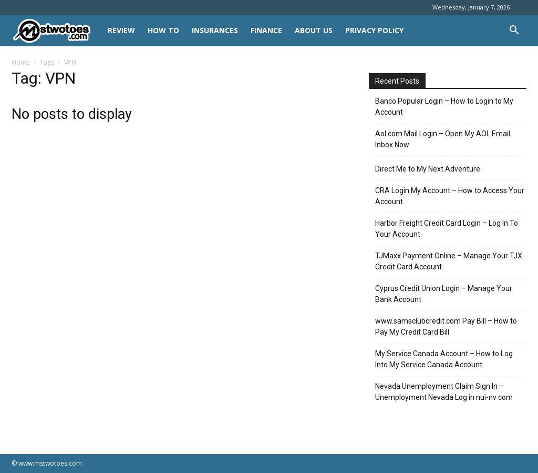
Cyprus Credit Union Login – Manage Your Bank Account (443, 294)
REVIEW (121, 30)
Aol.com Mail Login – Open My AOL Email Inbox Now (442, 139)
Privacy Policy (374, 30)
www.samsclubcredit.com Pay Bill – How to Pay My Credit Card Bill (446, 326)
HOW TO (163, 30)
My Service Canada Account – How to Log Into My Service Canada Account (444, 359)
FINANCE (266, 30)
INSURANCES (215, 30)
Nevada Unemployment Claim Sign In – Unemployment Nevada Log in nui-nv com (444, 391)
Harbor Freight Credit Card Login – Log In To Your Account (446, 228)
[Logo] (56, 31)
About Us (314, 30)
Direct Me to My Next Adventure (427, 169)
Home (21, 62)
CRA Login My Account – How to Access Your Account (449, 196)
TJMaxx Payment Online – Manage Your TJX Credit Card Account (448, 261)
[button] (513, 31)
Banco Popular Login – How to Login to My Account (444, 106)
